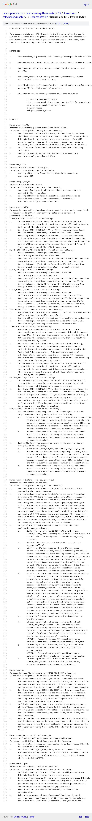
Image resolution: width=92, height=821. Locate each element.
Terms (31, 816)
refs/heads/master (14, 17)
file (58, 23)
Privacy (24, 816)
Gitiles (16, 816)
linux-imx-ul (70, 13)
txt (80, 816)
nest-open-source (13, 13)
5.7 (59, 13)
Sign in (86, 4)
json (87, 816)
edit (66, 23)
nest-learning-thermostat (41, 13)
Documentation (39, 17)
